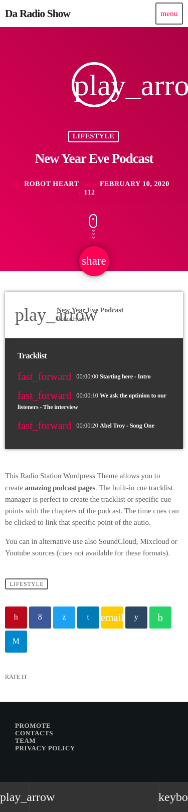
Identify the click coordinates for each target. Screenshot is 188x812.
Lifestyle (94, 136)
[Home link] (37, 13)
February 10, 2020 (126, 184)
